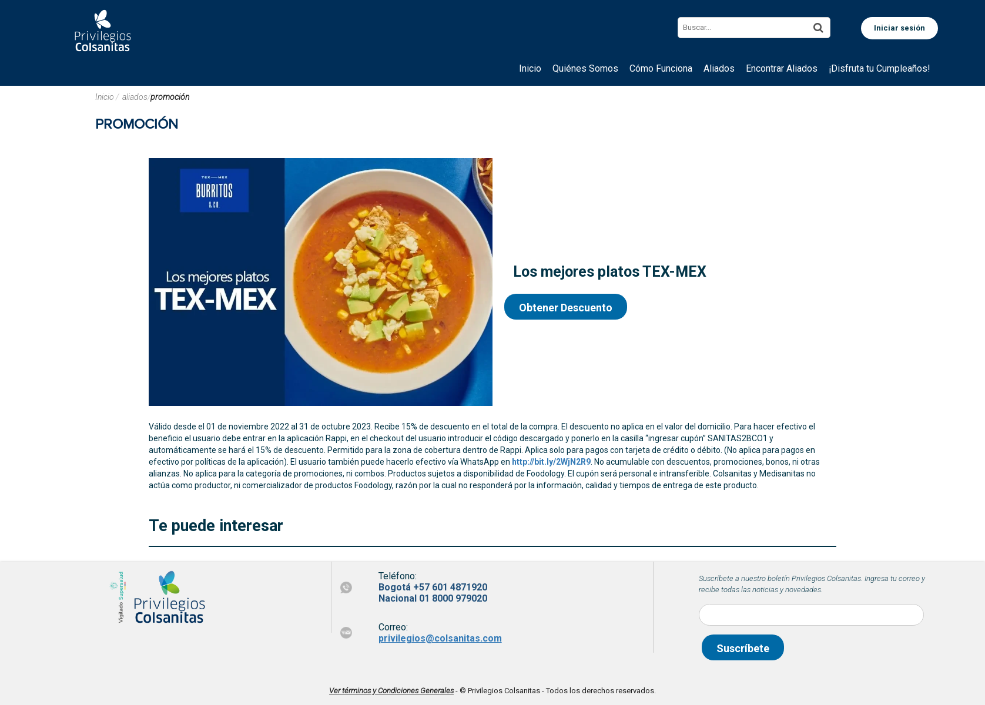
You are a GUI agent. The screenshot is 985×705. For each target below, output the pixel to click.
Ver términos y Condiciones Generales (391, 690)
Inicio (105, 97)
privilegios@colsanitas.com (440, 638)
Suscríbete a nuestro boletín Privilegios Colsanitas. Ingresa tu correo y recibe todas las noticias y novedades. (812, 584)
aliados (135, 97)
